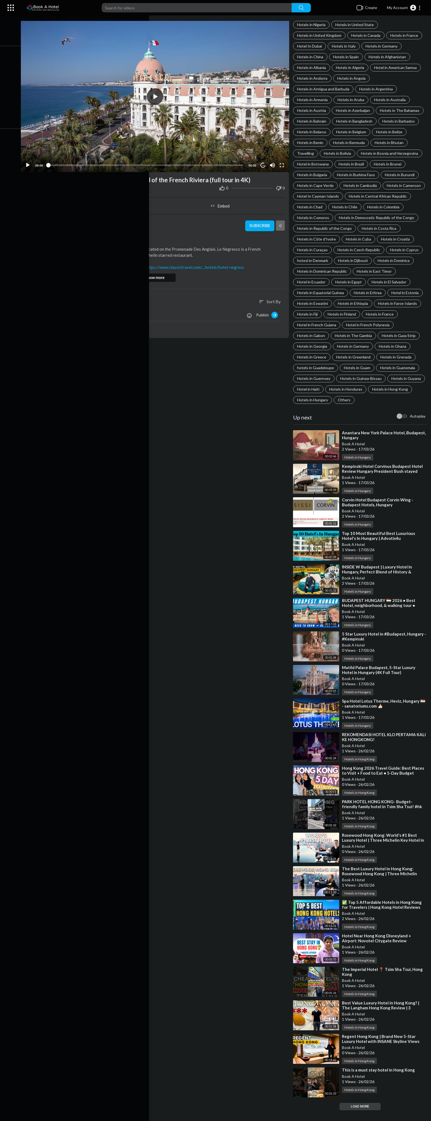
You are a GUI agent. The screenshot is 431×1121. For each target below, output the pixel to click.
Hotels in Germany (383, 46)
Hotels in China (312, 56)
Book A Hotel (355, 454)
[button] (404, 7)
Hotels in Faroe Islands (399, 314)
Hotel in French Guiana (318, 335)
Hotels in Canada (367, 35)
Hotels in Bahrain (313, 121)
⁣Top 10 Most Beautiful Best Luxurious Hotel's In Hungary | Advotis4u (380, 546)
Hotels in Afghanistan (389, 56)
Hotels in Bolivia (339, 153)
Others (391, 410)
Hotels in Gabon (313, 346)
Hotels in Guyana (313, 399)
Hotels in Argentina (377, 89)
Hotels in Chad (379, 207)
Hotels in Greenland (355, 367)
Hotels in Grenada (397, 367)
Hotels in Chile (311, 217)
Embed (222, 203)
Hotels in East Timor (375, 282)
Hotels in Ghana (394, 357)
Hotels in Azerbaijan (355, 110)
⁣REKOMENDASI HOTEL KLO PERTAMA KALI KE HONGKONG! (381, 748)
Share (94, 203)
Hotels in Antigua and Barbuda (325, 89)
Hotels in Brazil (353, 164)
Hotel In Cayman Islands (364, 196)
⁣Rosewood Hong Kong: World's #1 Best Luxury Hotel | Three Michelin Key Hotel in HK (385, 850)
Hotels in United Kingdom (321, 35)
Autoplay (418, 426)
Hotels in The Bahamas (401, 110)
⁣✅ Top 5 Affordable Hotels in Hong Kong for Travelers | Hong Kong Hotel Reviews (383, 915)
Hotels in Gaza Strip (400, 346)
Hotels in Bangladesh (356, 121)
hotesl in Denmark (314, 271)
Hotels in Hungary (359, 410)
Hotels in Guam (359, 378)
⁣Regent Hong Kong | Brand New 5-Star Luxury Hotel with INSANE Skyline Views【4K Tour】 (382, 1052)
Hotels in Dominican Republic (324, 282)
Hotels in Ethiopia (354, 314)
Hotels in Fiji (309, 324)
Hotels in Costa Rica (380, 239)
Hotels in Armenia (314, 99)
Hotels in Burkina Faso (358, 174)
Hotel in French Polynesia (369, 335)
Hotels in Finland (343, 324)
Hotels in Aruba (352, 99)
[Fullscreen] (283, 162)
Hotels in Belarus (313, 131)
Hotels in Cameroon (316, 196)
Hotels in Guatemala (399, 378)
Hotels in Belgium (353, 131)
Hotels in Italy (345, 46)
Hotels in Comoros (392, 217)
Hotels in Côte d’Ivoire (318, 249)
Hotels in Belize (391, 131)
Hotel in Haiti (349, 399)
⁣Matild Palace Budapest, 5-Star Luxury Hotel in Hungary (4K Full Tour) (380, 681)
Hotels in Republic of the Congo (326, 239)
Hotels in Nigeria (313, 24)
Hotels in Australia (391, 99)
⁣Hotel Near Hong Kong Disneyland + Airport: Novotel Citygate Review (378, 949)
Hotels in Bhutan (390, 142)
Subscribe (260, 223)
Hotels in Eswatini (314, 314)
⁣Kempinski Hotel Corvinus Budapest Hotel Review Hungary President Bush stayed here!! (384, 481)
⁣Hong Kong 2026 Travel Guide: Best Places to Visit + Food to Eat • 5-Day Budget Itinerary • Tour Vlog (385, 783)
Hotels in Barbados (400, 121)
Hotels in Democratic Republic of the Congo (336, 228)
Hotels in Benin (312, 142)
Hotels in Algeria (352, 67)
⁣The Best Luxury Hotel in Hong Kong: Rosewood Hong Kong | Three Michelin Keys (381, 884)
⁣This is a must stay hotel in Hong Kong (380, 1080)
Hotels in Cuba (360, 249)
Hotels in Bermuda (350, 142)
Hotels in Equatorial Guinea (322, 303)
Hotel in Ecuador (313, 292)
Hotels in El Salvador (390, 292)
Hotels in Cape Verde (317, 185)
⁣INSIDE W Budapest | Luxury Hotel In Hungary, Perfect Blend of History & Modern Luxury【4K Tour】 (379, 582)
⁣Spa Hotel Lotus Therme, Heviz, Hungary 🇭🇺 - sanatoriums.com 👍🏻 (382, 714)
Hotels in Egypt (350, 292)
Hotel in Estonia (406, 303)
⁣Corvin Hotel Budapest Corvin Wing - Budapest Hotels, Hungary (379, 513)
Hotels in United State (356, 24)
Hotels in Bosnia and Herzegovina (391, 153)
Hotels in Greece (313, 367)
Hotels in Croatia (397, 249)
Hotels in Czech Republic (360, 260)
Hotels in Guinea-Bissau (362, 389)
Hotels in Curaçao (314, 260)
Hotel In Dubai (311, 46)
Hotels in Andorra (314, 78)
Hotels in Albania (313, 67)
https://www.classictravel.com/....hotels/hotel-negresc (199, 264)
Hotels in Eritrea (369, 303)
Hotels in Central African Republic (328, 207)
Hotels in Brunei (389, 164)
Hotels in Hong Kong (317, 410)
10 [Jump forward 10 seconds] (264, 163)
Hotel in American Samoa (397, 67)
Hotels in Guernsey (315, 389)
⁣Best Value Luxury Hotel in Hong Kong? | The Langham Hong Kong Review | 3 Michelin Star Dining (382, 1018)
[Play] (33, 162)
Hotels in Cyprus (406, 260)
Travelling (307, 153)
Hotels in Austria (313, 110)
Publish (269, 312)
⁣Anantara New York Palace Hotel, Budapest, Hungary (375, 446)
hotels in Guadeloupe (317, 378)
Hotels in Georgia (314, 357)
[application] (158, 95)
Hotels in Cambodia (361, 185)
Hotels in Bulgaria (314, 174)
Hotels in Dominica (395, 271)
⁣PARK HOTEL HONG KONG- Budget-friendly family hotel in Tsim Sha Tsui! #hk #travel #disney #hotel (384, 817)
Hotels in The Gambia (355, 346)
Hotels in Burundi (401, 174)
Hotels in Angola (353, 78)
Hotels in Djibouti (354, 271)
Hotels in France (406, 35)
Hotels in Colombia (350, 217)
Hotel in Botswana (314, 164)
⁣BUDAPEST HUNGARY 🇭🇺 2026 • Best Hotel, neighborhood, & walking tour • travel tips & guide (380, 616)
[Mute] (273, 162)
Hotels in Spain (347, 56)
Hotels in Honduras (386, 399)
